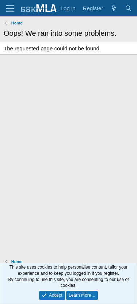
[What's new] (114, 8)
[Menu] (10, 8)
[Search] (128, 8)
